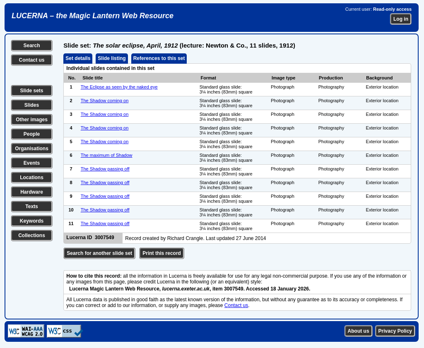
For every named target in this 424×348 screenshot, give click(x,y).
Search (31, 45)
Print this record (161, 253)
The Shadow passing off (105, 168)
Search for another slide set (99, 253)
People (32, 134)
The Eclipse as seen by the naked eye (119, 86)
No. (72, 77)
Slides (31, 105)
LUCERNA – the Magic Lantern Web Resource (92, 16)
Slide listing (111, 58)
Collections (31, 235)
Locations (31, 177)
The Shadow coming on (105, 100)
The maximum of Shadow (106, 155)
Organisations (31, 148)
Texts (31, 206)
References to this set (159, 58)
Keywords (31, 221)
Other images (32, 119)
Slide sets (31, 91)
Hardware (31, 192)
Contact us (31, 60)
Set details (77, 58)
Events (32, 163)
